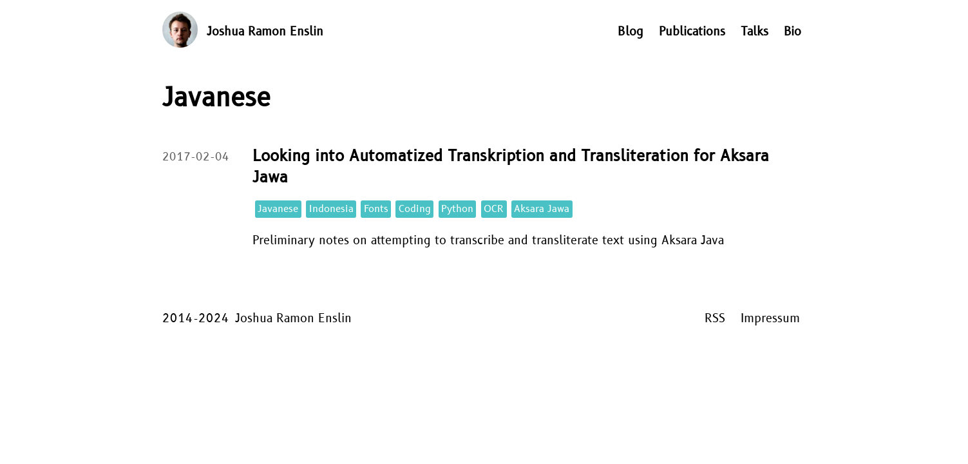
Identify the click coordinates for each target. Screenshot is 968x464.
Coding (415, 209)
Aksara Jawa (541, 209)
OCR (494, 209)
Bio (792, 32)
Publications (692, 32)
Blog (630, 32)
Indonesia (331, 209)
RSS (715, 319)
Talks (754, 32)
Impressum (770, 319)
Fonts (376, 209)
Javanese (278, 209)
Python (457, 209)
